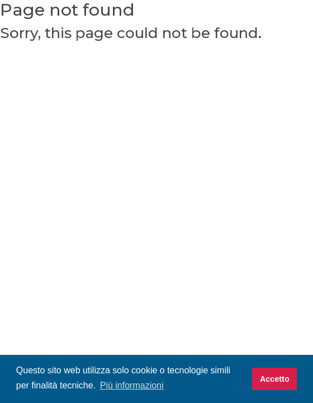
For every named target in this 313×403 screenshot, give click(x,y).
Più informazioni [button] (132, 385)
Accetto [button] (275, 378)
